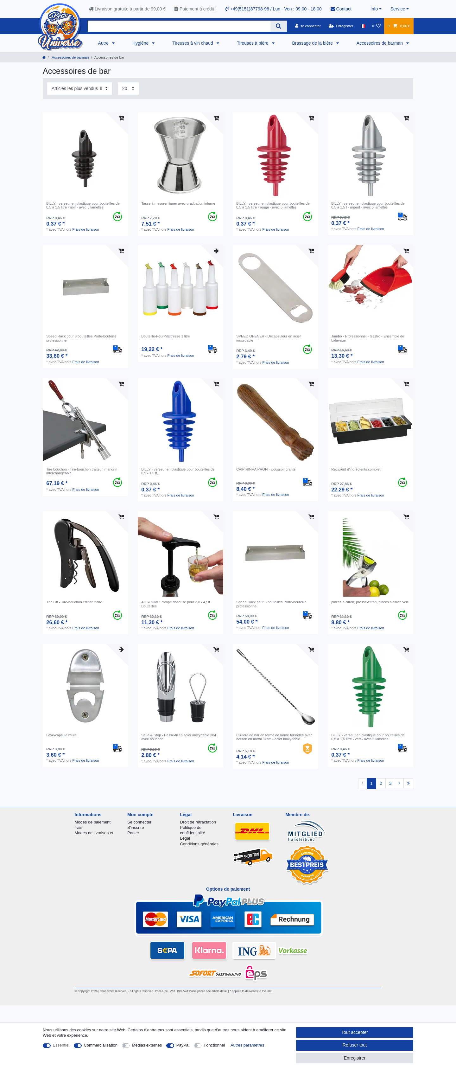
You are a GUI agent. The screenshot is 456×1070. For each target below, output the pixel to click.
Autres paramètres (247, 1045)
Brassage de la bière (313, 43)
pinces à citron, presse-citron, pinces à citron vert (369, 602)
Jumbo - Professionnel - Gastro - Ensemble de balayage (367, 338)
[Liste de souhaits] (376, 26)
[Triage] (79, 88)
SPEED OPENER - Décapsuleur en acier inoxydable (268, 338)
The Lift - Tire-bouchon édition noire (74, 602)
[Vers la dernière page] (408, 783)
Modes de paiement (93, 822)
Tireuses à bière (253, 43)
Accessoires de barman (380, 43)
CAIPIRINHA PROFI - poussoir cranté (265, 469)
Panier (133, 832)
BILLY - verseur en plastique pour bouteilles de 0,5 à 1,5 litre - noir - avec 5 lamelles (83, 205)
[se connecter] (308, 26)
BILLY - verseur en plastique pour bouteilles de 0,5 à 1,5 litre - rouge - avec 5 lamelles (273, 205)
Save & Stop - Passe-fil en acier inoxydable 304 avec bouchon (178, 737)
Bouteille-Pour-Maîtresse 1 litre (165, 336)
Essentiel (61, 1045)
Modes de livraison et (94, 832)
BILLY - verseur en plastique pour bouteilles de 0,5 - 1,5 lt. (178, 471)
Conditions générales (199, 844)
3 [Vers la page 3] (390, 783)
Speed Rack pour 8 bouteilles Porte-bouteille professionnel (271, 604)
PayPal (182, 1045)
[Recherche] (278, 26)
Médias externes (147, 1045)
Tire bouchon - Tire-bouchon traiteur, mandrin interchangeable (81, 471)
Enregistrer (354, 1057)
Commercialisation (100, 1045)
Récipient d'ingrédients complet (355, 469)
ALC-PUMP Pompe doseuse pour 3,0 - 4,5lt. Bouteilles (176, 604)
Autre (104, 43)
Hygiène (141, 43)
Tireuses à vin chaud (193, 43)
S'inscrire (135, 827)
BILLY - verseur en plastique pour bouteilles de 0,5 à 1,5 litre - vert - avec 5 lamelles (368, 737)
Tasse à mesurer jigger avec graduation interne (178, 203)
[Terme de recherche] (179, 26)
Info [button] (374, 8)
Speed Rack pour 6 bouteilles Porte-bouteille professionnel (81, 338)
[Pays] (363, 26)
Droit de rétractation (198, 822)
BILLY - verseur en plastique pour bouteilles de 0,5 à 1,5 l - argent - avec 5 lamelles (368, 205)
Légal (185, 838)
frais (78, 827)
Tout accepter (354, 1032)
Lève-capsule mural (61, 735)
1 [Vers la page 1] (371, 783)
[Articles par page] (128, 88)
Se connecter (139, 822)
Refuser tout (355, 1045)
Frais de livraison (86, 229)
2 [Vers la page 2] (381, 783)
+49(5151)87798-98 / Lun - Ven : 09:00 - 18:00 (273, 8)
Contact (341, 8)
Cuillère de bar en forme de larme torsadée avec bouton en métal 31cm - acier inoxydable (274, 737)
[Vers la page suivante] (399, 783)
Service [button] (397, 8)
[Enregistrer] (341, 26)
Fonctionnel (214, 1045)
